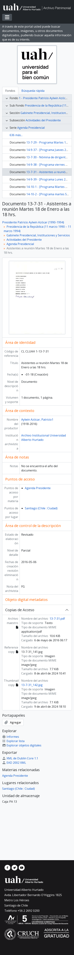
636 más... (16, 135)
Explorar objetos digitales (21, 745)
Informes (10, 737)
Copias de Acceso (19, 609)
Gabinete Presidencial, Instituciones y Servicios (38, 235)
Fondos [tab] (10, 91)
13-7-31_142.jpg (32, 685)
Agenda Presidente (38, 488)
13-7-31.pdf (57, 619)
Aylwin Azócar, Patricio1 (37, 420)
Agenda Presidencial (31, 128)
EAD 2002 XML (14, 763)
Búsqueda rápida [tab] (32, 91)
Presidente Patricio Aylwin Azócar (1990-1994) (33, 222)
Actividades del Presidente (43, 120)
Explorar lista (13, 741)
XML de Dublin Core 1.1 (20, 758)
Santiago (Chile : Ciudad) (41, 508)
